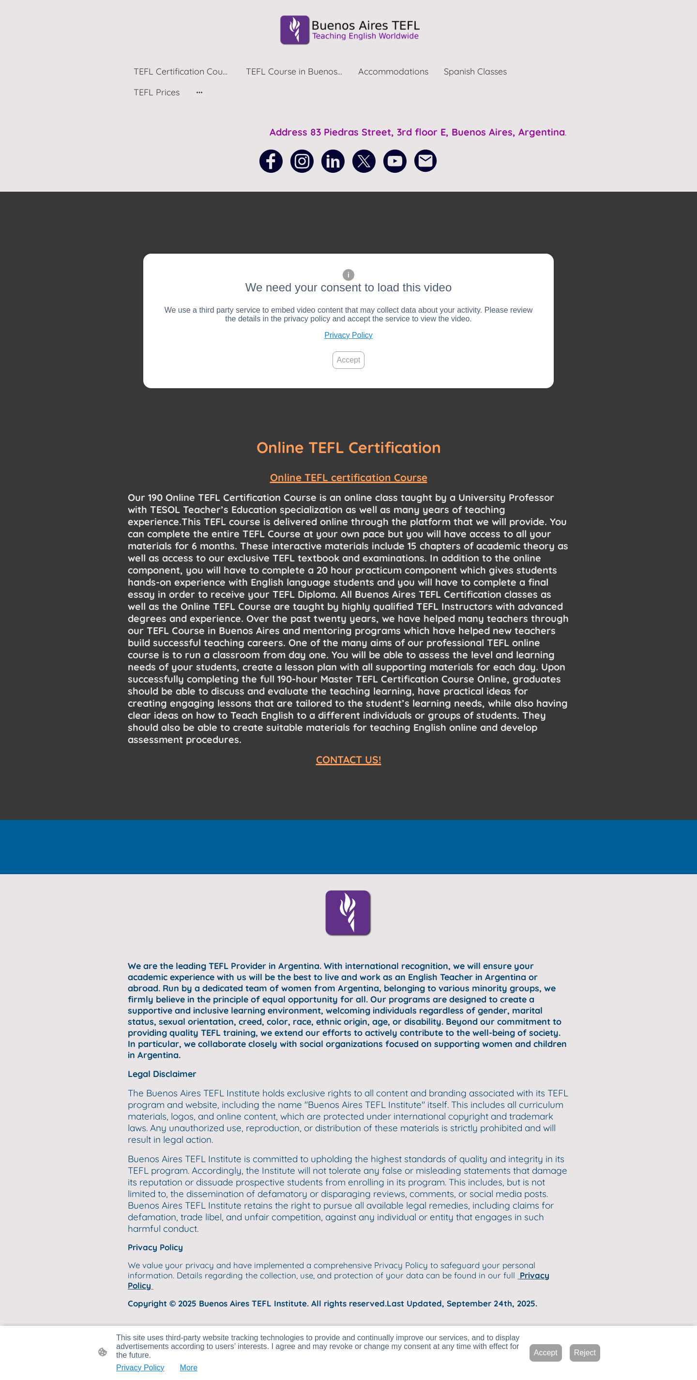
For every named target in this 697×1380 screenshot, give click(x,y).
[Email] (426, 161)
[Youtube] (395, 161)
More (188, 1368)
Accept (349, 360)
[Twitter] (364, 161)
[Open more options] (199, 92)
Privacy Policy (348, 335)
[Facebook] (271, 161)
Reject (585, 1353)
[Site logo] (348, 30)
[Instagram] (302, 161)
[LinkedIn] (333, 161)
